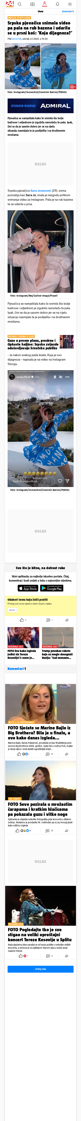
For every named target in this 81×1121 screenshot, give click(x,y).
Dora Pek (16, 38)
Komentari (68, 11)
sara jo (13, 610)
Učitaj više (40, 969)
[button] (19, 4)
